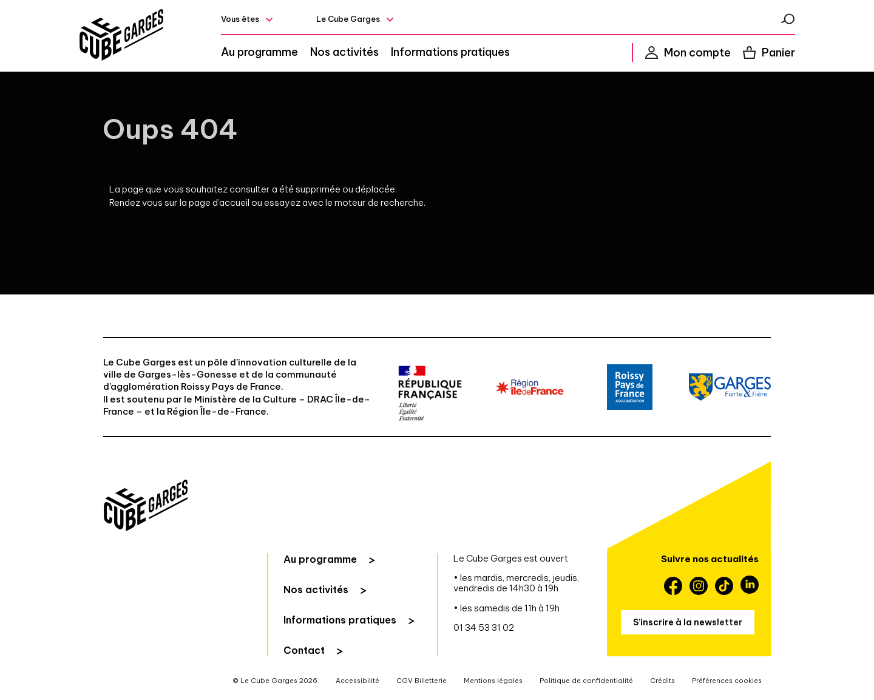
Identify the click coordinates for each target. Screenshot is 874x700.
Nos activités (344, 52)
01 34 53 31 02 (483, 627)
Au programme (259, 52)
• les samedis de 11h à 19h (506, 608)
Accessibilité (357, 680)
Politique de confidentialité (586, 680)
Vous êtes (240, 19)
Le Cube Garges (348, 19)
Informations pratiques (450, 52)
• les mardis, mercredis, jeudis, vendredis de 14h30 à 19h (516, 583)
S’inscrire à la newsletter (687, 622)
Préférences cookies (727, 680)
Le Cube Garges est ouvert (510, 558)
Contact (304, 650)
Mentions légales (493, 680)
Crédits (662, 680)
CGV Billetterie (421, 680)
